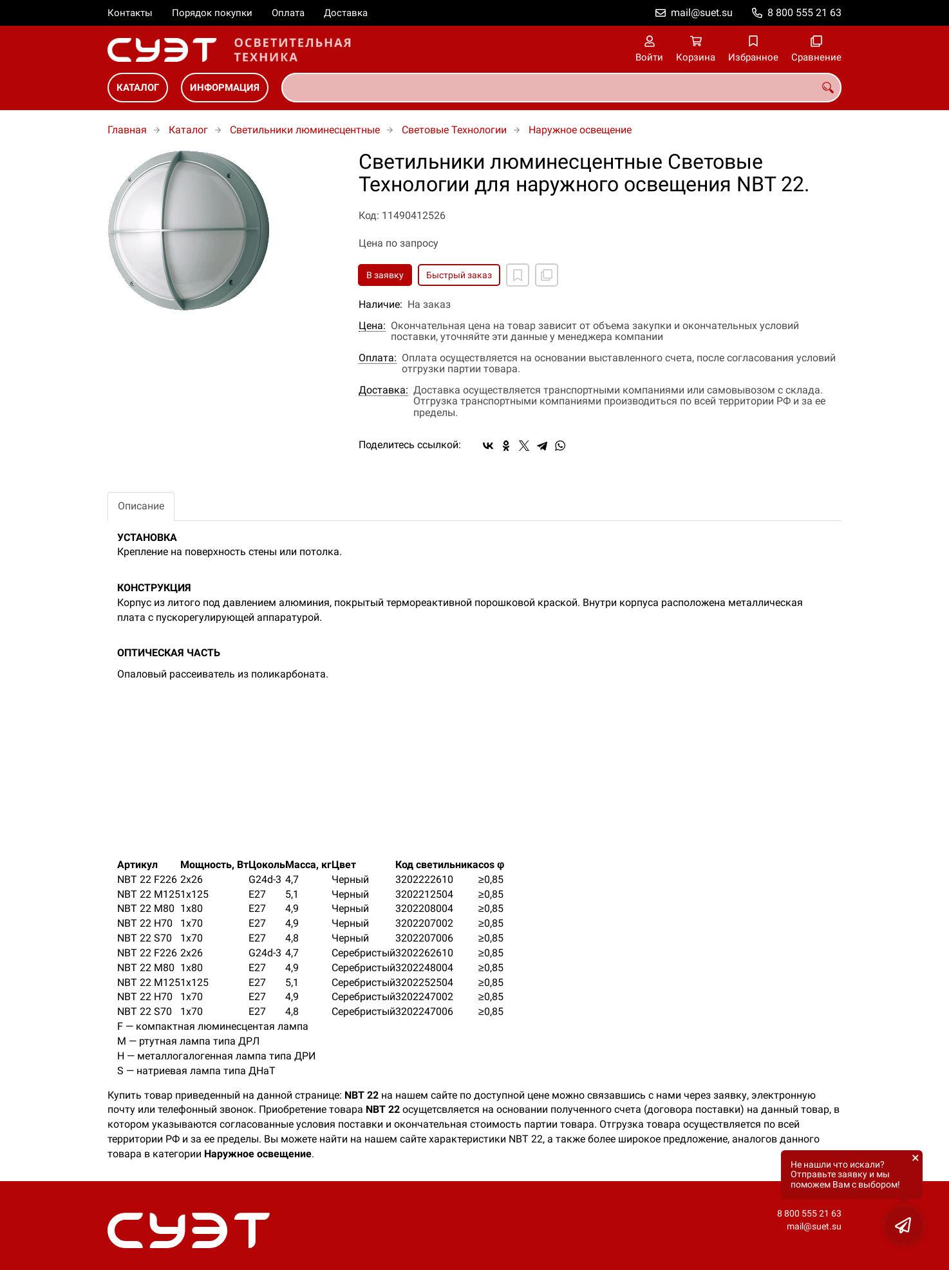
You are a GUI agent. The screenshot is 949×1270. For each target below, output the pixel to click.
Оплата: (378, 358)
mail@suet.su (702, 12)
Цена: (372, 326)
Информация (224, 87)
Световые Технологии (454, 130)
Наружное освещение (580, 130)
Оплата (288, 13)
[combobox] (561, 87)
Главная (127, 130)
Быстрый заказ (459, 275)
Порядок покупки (212, 13)
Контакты (130, 13)
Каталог (138, 87)
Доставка (346, 13)
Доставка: (383, 390)
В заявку (385, 275)
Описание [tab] (141, 506)
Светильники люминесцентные (305, 130)
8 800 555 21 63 (804, 12)
